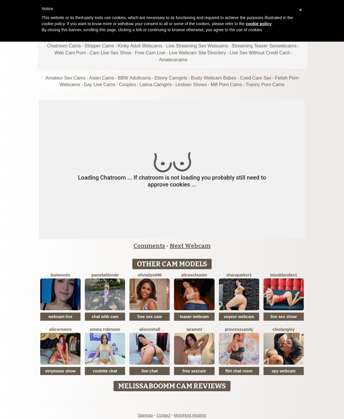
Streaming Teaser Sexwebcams (264, 45)
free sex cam (149, 316)
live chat (150, 371)
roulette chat (105, 371)
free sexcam (194, 371)
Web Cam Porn (70, 52)
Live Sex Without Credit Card (259, 52)
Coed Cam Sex (256, 77)
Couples (127, 84)
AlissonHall (149, 329)
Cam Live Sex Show (110, 52)
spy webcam (284, 371)
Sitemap (145, 415)
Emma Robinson (105, 329)
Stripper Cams (99, 45)
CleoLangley (283, 329)
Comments (149, 245)
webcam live (60, 316)
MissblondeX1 (283, 275)
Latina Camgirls (156, 84)
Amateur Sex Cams (65, 77)
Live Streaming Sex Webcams (197, 45)
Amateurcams (173, 59)
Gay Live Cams (99, 84)
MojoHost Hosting (190, 415)
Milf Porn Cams (226, 84)
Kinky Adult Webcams (140, 45)
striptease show (60, 371)
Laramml (194, 329)
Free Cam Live (150, 52)
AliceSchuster (194, 275)
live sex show (283, 316)
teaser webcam (194, 316)
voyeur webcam (239, 316)
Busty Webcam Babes (213, 77)
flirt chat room (238, 371)
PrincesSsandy (239, 329)
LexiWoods (60, 275)
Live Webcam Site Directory (197, 52)
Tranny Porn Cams (265, 84)
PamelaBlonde (105, 275)
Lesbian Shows (191, 84)
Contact (163, 415)
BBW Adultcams (134, 77)
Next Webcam (190, 245)
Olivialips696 (150, 275)
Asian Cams (101, 77)
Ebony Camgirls (171, 77)
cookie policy (259, 23)
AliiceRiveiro (60, 329)
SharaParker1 (239, 275)
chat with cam (105, 316)
